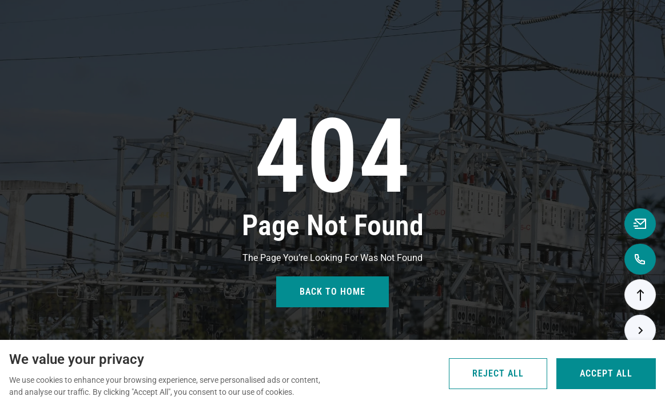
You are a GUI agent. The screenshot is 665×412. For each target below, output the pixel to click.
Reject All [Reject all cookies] (498, 373)
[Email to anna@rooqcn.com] (640, 223)
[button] (640, 294)
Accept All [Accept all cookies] (606, 373)
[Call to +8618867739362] (640, 259)
